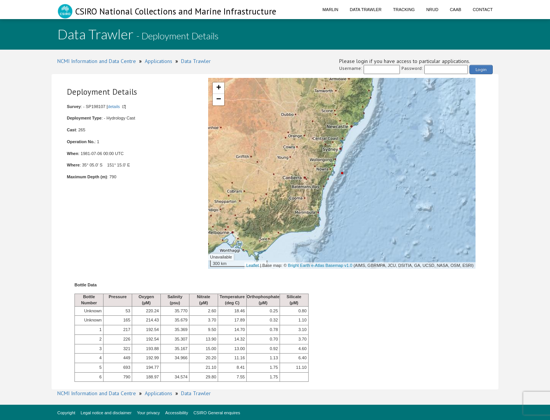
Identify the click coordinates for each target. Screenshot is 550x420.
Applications (158, 61)
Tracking (404, 9)
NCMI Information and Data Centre (96, 61)
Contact (483, 9)
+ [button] (218, 88)
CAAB (455, 9)
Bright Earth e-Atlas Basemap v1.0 (320, 265)
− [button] (218, 99)
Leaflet (252, 265)
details (114, 106)
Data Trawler (366, 9)
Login (481, 69)
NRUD (432, 9)
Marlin (330, 9)
